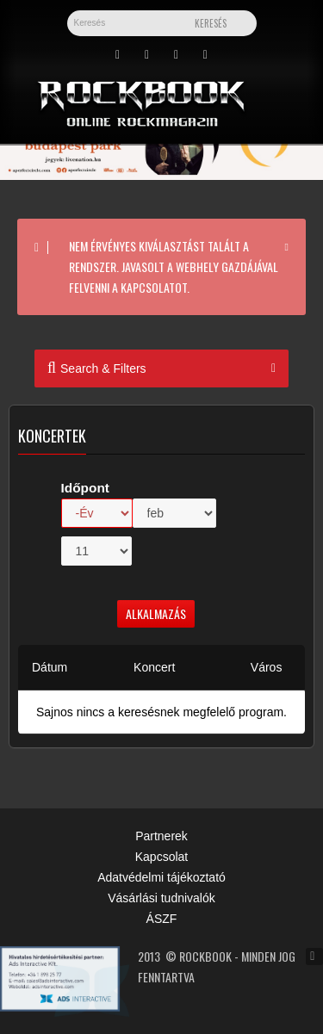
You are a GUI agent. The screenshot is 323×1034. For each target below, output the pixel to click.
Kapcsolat (161, 857)
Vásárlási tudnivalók (161, 898)
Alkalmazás (156, 613)
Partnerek (161, 836)
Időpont (85, 487)
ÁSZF (161, 919)
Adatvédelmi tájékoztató (161, 877)
